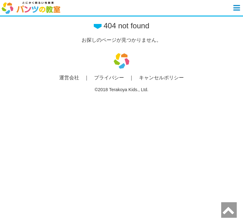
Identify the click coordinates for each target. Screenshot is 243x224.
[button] (237, 8)
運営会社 (69, 77)
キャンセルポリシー (161, 77)
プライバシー (109, 77)
